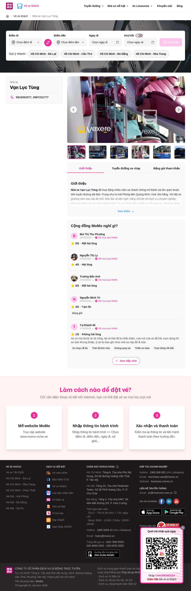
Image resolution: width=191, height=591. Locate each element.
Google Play (174, 512)
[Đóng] (183, 528)
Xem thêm (126, 211)
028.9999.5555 (95, 545)
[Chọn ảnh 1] (76, 152)
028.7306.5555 (115, 541)
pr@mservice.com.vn (160, 492)
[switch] (139, 35)
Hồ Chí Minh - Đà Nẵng (114, 53)
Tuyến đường (94, 5)
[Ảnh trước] (73, 109)
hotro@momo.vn (105, 536)
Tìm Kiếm (171, 42)
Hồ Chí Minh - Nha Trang (151, 53)
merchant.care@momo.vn (163, 476)
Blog (180, 5)
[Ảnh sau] (178, 109)
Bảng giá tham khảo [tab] (166, 168)
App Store (151, 512)
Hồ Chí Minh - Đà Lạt (43, 53)
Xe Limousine (142, 5)
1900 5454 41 (105, 530)
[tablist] (126, 168)
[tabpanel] (126, 195)
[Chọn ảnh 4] (140, 152)
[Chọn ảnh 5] (162, 152)
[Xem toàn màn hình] (126, 109)
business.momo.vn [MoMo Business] (162, 481)
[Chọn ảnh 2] (98, 152)
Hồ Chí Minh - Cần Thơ (78, 53)
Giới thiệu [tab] (85, 168)
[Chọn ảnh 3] (119, 152)
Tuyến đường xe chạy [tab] (126, 168)
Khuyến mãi (164, 5)
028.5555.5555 (115, 545)
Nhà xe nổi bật (118, 5)
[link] (45, 16)
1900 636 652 (167, 472)
